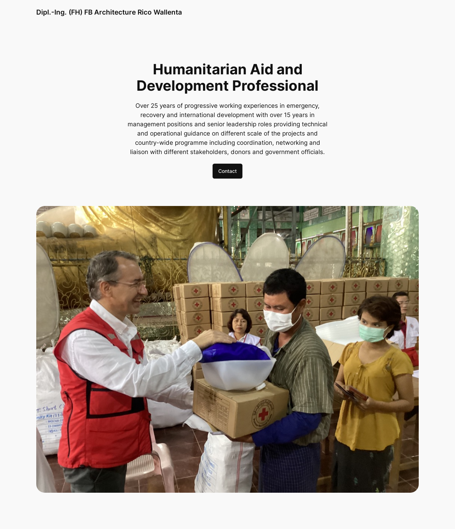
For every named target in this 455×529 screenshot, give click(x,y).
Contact (227, 171)
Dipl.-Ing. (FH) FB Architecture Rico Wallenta (109, 12)
